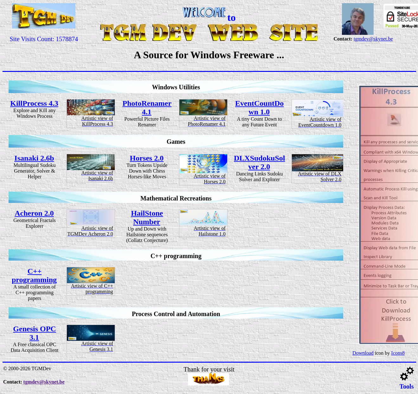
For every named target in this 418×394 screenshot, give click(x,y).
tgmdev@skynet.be (373, 38)
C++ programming (34, 275)
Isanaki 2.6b (34, 158)
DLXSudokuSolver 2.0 (259, 162)
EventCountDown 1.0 (259, 107)
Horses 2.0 (147, 158)
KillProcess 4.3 (34, 103)
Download (363, 353)
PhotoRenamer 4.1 (147, 107)
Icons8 (398, 353)
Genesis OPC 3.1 (34, 333)
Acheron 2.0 (34, 213)
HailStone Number (147, 217)
